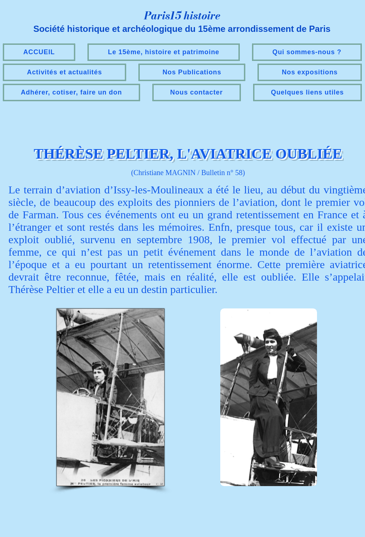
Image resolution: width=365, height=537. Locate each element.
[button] (64, 72)
